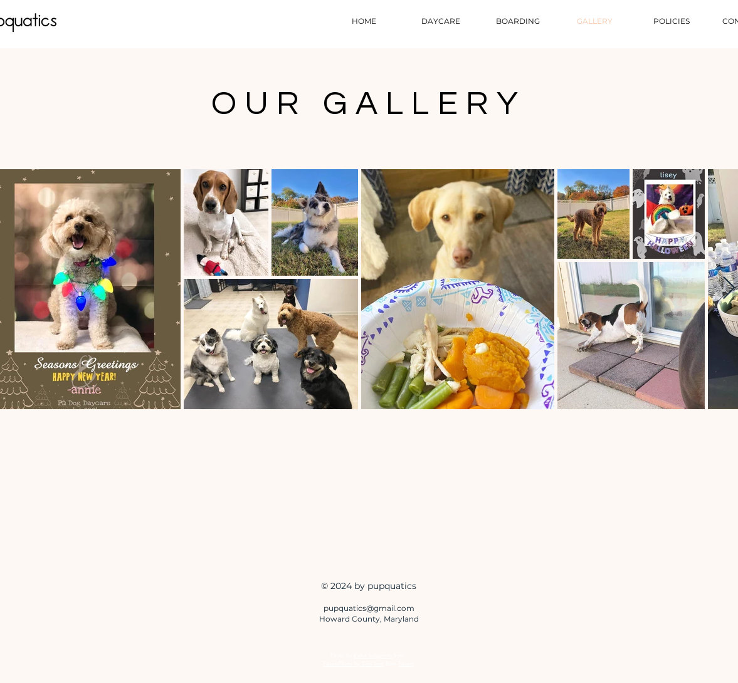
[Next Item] (729, 288)
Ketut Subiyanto (373, 654)
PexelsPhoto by (342, 663)
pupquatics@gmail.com (369, 608)
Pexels (406, 663)
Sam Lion (373, 663)
